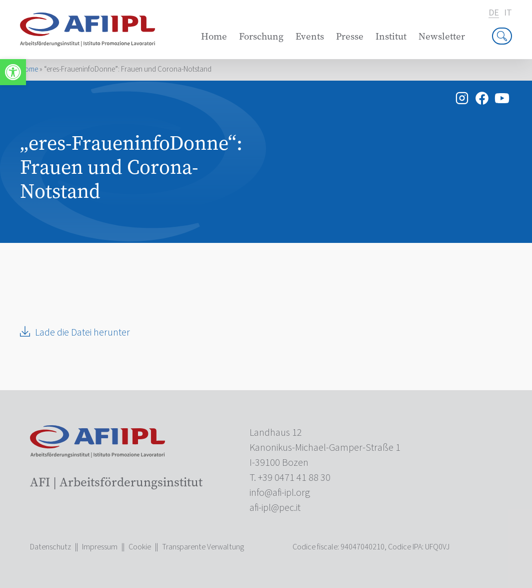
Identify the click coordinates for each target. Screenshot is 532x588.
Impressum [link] (100, 546)
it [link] (508, 13)
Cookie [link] (139, 546)
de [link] (493, 13)
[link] (13, 72)
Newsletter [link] (441, 36)
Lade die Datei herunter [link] (82, 333)
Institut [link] (391, 36)
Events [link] (310, 36)
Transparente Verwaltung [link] (203, 546)
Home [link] (214, 36)
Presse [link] (350, 36)
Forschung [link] (261, 36)
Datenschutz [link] (50, 546)
